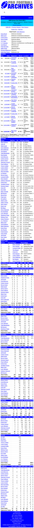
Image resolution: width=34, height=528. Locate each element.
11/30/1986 (6, 113)
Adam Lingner (4, 202)
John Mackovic (21, 31)
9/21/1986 (6, 79)
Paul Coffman (4, 164)
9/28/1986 (6, 83)
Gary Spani (4, 237)
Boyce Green (4, 175)
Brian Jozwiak (4, 191)
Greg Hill (3, 188)
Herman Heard (5, 186)
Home (3, 17)
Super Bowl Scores (17, 521)
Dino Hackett (4, 178)
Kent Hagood (16, 253)
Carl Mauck (4, 44)
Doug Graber (4, 39)
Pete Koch (3, 197)
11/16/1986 (6, 107)
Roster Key (14, 29)
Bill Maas (3, 208)
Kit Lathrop (3, 199)
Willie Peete (4, 48)
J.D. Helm (3, 41)
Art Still (3, 239)
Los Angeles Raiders (13, 87)
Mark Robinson (5, 226)
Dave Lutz (3, 206)
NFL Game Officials (17, 515)
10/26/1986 (6, 96)
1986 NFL (8, 27)
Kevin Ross (4, 228)
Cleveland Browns (13, 90)
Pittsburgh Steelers (14, 125)
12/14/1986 (6, 120)
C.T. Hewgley (4, 43)
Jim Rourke (4, 230)
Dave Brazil (4, 34)
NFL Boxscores (17, 513)
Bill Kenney (4, 193)
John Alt (3, 144)
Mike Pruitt (3, 222)
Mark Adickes (4, 142)
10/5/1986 (6, 86)
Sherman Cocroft (5, 162)
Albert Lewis (4, 200)
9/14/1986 (6, 76)
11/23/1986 (6, 110)
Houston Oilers (13, 80)
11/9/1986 (6, 104)
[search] (17, 12)
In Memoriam (17, 512)
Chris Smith (4, 233)
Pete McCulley (4, 46)
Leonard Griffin (5, 177)
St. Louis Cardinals (13, 62)
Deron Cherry (4, 160)
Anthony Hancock (5, 180)
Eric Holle (3, 189)
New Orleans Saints (13, 70)
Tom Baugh (4, 151)
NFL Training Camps (17, 516)
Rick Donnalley (5, 171)
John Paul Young (5, 52)
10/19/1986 (6, 93)
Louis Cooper (4, 169)
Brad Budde (4, 155)
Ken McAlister (4, 211)
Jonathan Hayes (5, 184)
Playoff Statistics (17, 25)
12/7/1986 (6, 117)
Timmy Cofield (4, 166)
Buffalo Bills (14, 66)
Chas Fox (15, 252)
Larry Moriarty (4, 213)
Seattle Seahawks (14, 76)
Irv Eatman (3, 173)
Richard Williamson (6, 50)
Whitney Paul (4, 217)
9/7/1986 (7, 73)
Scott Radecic (4, 224)
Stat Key (20, 29)
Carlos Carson (4, 158)
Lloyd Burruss (4, 157)
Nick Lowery (4, 204)
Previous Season (16, 27)
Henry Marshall (5, 209)
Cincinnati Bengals (13, 58)
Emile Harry (4, 182)
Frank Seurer (4, 231)
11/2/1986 (6, 100)
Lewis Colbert (4, 168)
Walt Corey (4, 35)
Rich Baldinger (4, 149)
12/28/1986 (6, 131)
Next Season (25, 27)
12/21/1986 (6, 125)
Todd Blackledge (5, 153)
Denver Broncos (13, 107)
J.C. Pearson (4, 220)
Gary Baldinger (5, 147)
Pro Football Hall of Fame (17, 520)
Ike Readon (16, 259)
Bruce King (4, 195)
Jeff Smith (3, 235)
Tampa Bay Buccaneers (14, 97)
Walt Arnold (4, 146)
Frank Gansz (4, 37)
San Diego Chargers (14, 93)
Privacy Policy (17, 523)
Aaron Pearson (5, 219)
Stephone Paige (5, 215)
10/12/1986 (6, 90)
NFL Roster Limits (17, 518)
